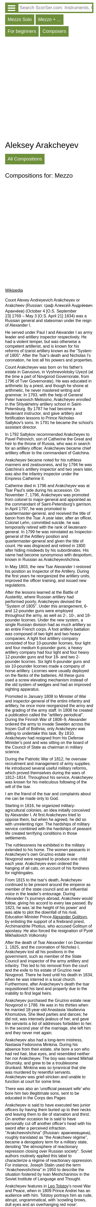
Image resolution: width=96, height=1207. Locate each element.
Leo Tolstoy (58, 1186)
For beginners (22, 31)
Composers (54, 31)
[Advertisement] (48, 90)
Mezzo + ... (49, 19)
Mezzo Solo (20, 19)
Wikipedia (14, 290)
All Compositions (25, 159)
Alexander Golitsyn (69, 917)
